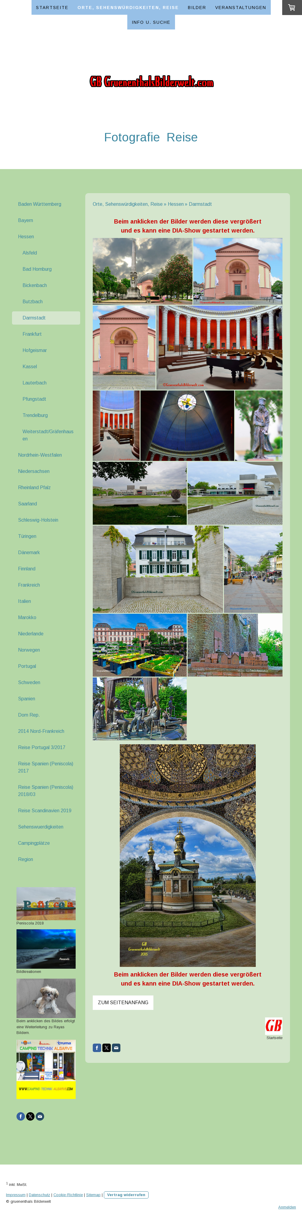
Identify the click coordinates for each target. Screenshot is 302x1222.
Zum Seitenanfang (123, 1002)
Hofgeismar (35, 350)
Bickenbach (35, 285)
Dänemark (29, 552)
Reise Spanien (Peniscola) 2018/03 (45, 791)
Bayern (25, 220)
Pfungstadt (34, 399)
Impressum (16, 1195)
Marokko (27, 617)
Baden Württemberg (39, 204)
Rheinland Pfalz (34, 487)
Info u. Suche (151, 22)
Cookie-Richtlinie (68, 1195)
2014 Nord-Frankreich (41, 731)
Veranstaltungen (240, 7)
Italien (24, 601)
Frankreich (29, 585)
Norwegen (29, 650)
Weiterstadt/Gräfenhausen (48, 435)
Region (25, 859)
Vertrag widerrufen (126, 1195)
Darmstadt (34, 317)
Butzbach (33, 301)
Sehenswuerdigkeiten (40, 826)
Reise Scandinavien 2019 (44, 810)
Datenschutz (39, 1195)
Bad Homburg (37, 269)
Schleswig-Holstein (38, 520)
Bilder (197, 7)
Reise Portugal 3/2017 (41, 747)
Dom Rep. (29, 714)
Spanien (26, 698)
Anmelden (287, 1207)
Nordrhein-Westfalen (40, 455)
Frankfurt (32, 334)
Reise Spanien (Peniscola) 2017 (45, 767)
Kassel (30, 366)
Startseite (52, 7)
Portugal (27, 666)
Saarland (27, 503)
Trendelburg (35, 415)
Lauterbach (35, 382)
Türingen (27, 536)
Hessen (26, 236)
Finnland (26, 568)
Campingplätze (34, 843)
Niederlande (31, 633)
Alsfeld (30, 252)
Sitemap (93, 1195)
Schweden (29, 682)
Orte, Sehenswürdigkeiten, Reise (128, 7)
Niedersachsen (34, 471)
